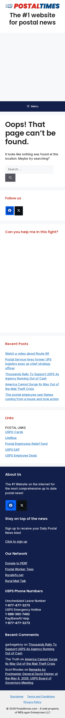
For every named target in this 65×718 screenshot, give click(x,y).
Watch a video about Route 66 (27, 353)
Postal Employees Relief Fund (26, 444)
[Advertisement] (32, 67)
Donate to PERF (16, 563)
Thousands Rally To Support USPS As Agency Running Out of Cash (31, 649)
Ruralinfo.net (14, 575)
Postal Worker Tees (19, 569)
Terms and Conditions (41, 696)
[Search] (10, 178)
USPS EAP (12, 449)
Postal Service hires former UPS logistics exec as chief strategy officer (28, 364)
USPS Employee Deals (21, 455)
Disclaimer (17, 696)
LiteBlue (11, 438)
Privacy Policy (32, 702)
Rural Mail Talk (15, 581)
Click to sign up (16, 541)
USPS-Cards (14, 432)
